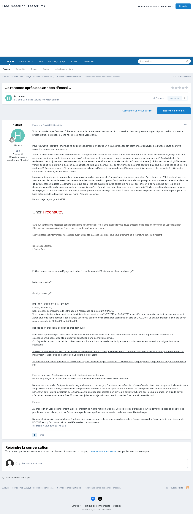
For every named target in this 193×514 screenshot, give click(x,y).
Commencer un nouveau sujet (137, 110)
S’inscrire (183, 6)
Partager (158, 98)
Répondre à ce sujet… (31, 463)
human (21, 96)
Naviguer (9, 62)
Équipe (46, 69)
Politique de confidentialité (97, 505)
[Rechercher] (154, 61)
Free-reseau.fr (26, 61)
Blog (41, 61)
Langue (76, 505)
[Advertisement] (96, 35)
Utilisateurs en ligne (64, 69)
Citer (42, 435)
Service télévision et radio (46, 99)
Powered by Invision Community (96, 509)
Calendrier (21, 69)
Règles (34, 69)
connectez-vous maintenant (102, 451)
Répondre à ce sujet (174, 110)
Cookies (117, 505)
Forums (6, 69)
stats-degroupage (56, 61)
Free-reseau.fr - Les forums (23, 6)
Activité (74, 61)
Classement (88, 61)
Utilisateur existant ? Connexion (155, 6)
